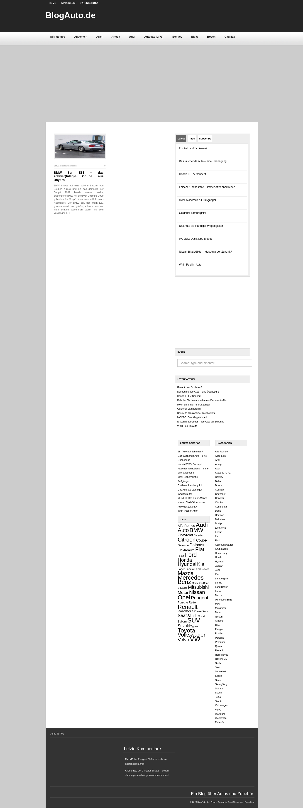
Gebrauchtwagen (68, 165)
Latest (181, 138)
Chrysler (198, 535)
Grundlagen (221, 548)
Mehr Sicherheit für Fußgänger (197, 200)
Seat (182, 615)
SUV (193, 620)
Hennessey (221, 553)
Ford (191, 555)
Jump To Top (57, 733)
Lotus (218, 591)
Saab (205, 611)
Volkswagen (192, 635)
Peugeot (199, 597)
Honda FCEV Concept (192, 174)
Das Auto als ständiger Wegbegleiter (201, 225)
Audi (132, 36)
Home (52, 3)
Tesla (218, 697)
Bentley (177, 36)
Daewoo (183, 545)
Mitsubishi (198, 587)
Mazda (186, 573)
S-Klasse (197, 611)
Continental (221, 506)
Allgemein (80, 36)
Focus (181, 555)
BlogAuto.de (71, 15)
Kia (200, 564)
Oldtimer (219, 620)
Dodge (218, 523)
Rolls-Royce (221, 654)
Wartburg (220, 714)
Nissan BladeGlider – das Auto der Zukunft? (205, 251)
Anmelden (249, 802)
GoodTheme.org (235, 802)
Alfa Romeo (57, 36)
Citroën (187, 540)
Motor (183, 592)
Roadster (184, 611)
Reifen (193, 602)
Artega (115, 36)
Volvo (183, 639)
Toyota (186, 630)
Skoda (192, 616)
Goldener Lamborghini (192, 213)
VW (195, 639)
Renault (188, 607)
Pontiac (219, 633)
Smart (201, 616)
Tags (192, 138)
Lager (181, 569)
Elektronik (220, 527)
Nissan (197, 592)
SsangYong (221, 684)
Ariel (99, 36)
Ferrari (218, 532)
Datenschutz (89, 3)
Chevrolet (185, 535)
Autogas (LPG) (153, 36)
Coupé (201, 540)
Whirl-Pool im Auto (190, 264)
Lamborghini (222, 578)
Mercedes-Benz (192, 579)
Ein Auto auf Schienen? (193, 148)
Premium (220, 642)
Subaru (182, 621)
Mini (217, 604)
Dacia (218, 510)
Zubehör (219, 722)
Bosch (211, 36)
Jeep (217, 570)
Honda (185, 560)
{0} (105, 165)
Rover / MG (221, 658)
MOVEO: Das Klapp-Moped (196, 238)
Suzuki (184, 626)
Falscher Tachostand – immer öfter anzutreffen (207, 187)
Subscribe (205, 138)
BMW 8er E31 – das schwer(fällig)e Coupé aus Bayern (79, 176)
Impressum (68, 3)
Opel (184, 597)
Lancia (190, 569)
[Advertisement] (152, 79)
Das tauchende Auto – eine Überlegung (203, 161)
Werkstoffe (221, 718)
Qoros (218, 646)
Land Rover (201, 569)
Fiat (200, 549)
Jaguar (219, 565)
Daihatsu (197, 545)
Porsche (183, 602)
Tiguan (194, 626)
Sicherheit (220, 671)
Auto (183, 530)
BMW (194, 36)
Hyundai (187, 564)
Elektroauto (186, 550)
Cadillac (230, 36)
